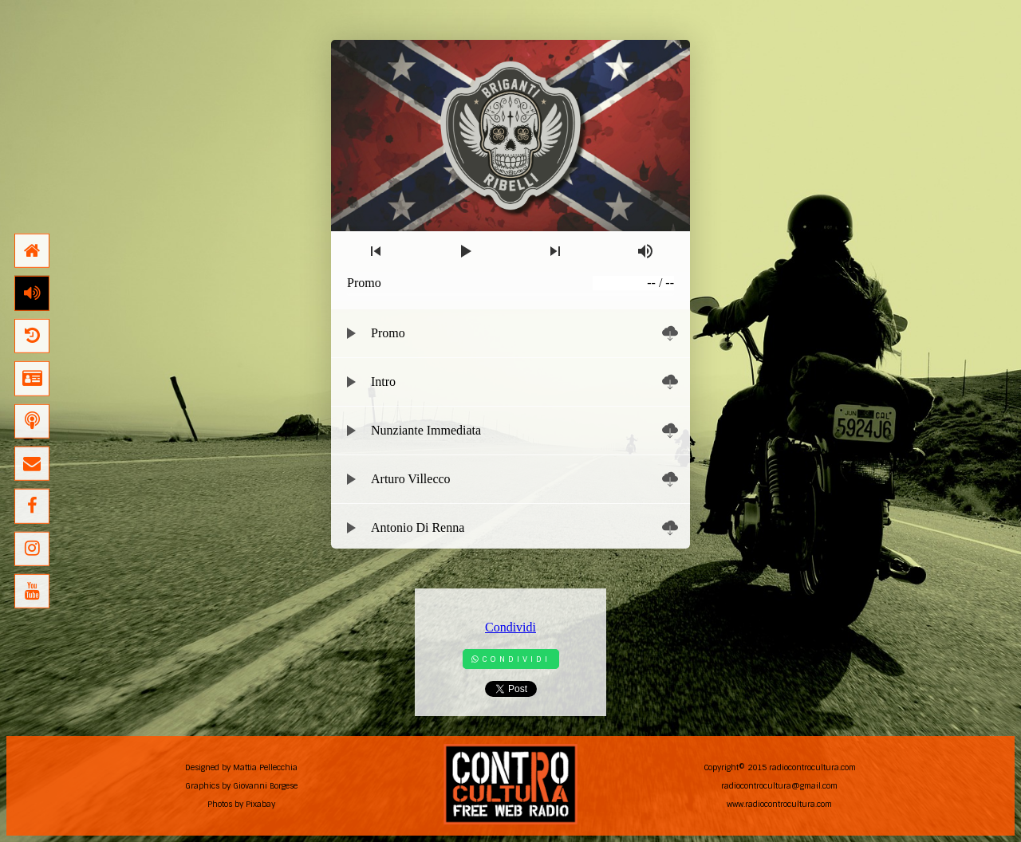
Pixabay (260, 804)
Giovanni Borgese (265, 786)
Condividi (510, 627)
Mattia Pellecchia (265, 767)
